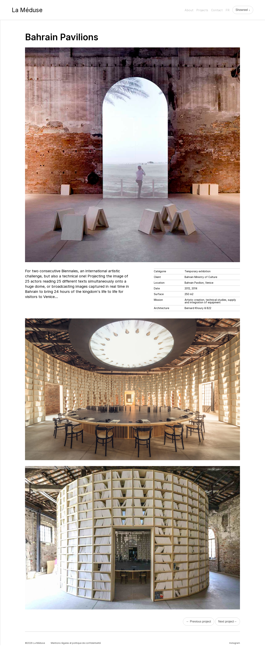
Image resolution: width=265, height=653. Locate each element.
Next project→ (227, 621)
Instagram (234, 643)
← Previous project (198, 621)
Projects (202, 10)
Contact (217, 10)
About (189, 10)
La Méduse (27, 10)
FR (227, 10)
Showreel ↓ (243, 9)
